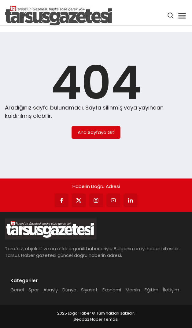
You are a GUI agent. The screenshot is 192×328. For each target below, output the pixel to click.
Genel (17, 290)
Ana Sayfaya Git (96, 132)
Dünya (69, 290)
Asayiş (50, 290)
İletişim (171, 290)
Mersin (133, 290)
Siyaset (89, 290)
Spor (33, 290)
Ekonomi (111, 290)
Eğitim (151, 290)
